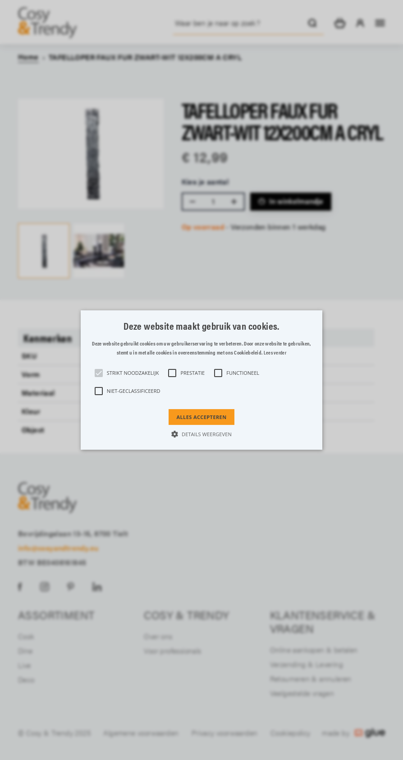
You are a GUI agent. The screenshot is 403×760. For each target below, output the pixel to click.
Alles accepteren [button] (201, 417)
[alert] (201, 380)
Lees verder (275, 353)
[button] (201, 380)
